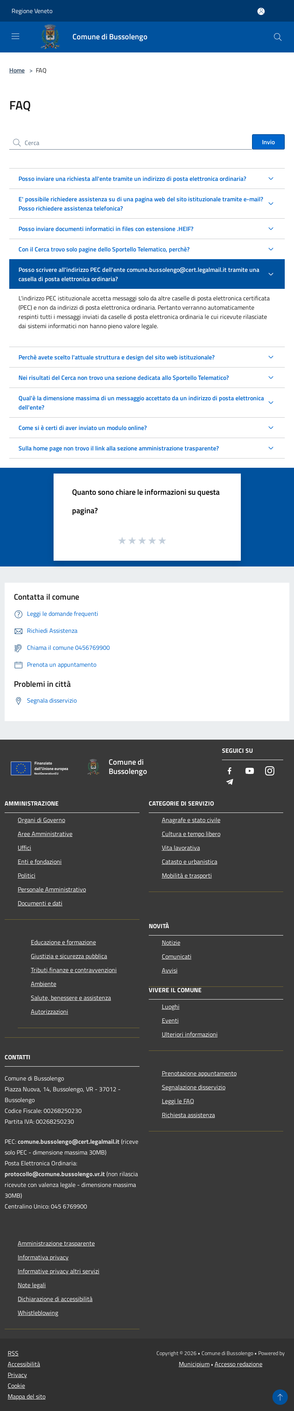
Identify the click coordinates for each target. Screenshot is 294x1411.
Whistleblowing (38, 1312)
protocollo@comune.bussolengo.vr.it (55, 1173)
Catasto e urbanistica (189, 861)
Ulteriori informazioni (190, 1034)
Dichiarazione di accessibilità (55, 1298)
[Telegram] (229, 782)
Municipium (194, 1364)
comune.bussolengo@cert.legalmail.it (68, 1141)
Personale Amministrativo (52, 889)
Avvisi (170, 970)
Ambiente (43, 983)
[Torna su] (280, 1397)
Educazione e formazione (63, 942)
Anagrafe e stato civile (191, 819)
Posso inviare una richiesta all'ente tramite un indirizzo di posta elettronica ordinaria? (132, 178)
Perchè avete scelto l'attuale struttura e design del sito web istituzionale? (116, 357)
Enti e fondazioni (40, 861)
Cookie (16, 1385)
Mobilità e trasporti (187, 875)
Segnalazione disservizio (193, 1087)
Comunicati (177, 956)
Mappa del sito (26, 1396)
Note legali (32, 1285)
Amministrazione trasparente (56, 1243)
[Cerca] (277, 37)
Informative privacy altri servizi (58, 1271)
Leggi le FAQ (178, 1101)
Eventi (170, 1020)
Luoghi (171, 1006)
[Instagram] (269, 771)
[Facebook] (229, 771)
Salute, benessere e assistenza (71, 997)
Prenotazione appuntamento (199, 1073)
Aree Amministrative (45, 833)
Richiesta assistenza (188, 1114)
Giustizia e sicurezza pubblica (69, 956)
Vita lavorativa (181, 847)
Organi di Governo (41, 819)
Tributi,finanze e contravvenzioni (74, 969)
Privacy (17, 1374)
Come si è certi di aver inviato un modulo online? (82, 427)
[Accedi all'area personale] (261, 11)
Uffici (24, 847)
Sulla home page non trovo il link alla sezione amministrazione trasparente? (118, 448)
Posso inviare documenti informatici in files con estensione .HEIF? (105, 228)
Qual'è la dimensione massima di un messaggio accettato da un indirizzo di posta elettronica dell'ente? (141, 402)
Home (17, 70)
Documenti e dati (40, 903)
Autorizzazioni (49, 1011)
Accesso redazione (238, 1364)
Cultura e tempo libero (191, 833)
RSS (13, 1353)
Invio (268, 142)
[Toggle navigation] (15, 36)
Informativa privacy (43, 1257)
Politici (26, 875)
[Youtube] (249, 771)
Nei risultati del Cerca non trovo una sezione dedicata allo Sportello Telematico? (123, 377)
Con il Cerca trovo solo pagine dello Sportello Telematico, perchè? (104, 249)
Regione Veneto (32, 10)
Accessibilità (24, 1364)
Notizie (171, 942)
